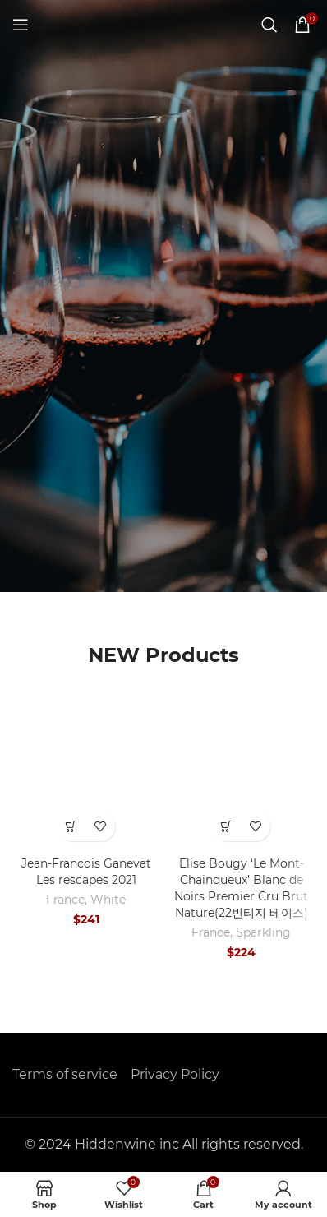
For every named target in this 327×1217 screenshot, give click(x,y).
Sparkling (263, 932)
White (108, 899)
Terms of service (64, 1074)
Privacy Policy (175, 1074)
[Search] (269, 24)
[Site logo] (163, 23)
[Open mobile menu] (20, 24)
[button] (72, 826)
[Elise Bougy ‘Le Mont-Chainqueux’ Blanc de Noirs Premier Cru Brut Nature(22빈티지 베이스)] (241, 775)
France (65, 899)
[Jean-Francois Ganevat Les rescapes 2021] (85, 775)
